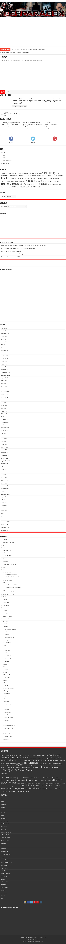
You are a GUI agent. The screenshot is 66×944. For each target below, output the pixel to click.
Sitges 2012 (6, 602)
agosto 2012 (4, 463)
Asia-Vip (3, 807)
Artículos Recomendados (9, 548)
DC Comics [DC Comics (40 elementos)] (50, 175)
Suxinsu (3, 890)
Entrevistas (5, 561)
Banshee (6, 634)
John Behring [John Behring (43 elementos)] (44, 178)
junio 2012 (3, 469)
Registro (3, 152)
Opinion (5, 597)
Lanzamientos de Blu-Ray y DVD (11, 564)
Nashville (6, 685)
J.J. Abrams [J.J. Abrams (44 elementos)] (26, 178)
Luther (5, 680)
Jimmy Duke (4, 245)
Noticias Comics (8, 580)
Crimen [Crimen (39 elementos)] (23, 175)
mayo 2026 (4, 328)
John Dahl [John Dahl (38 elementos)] (50, 178)
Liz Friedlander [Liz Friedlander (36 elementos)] (7, 181)
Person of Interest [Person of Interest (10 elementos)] (45, 763)
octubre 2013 (4, 425)
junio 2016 (3, 361)
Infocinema (3, 848)
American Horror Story (10, 629)
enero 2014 (4, 416)
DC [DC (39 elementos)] (47, 175)
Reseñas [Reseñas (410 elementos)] (42, 183)
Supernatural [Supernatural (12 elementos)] (36, 765)
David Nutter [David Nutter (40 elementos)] (43, 175)
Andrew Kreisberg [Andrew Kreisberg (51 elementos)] (13, 173)
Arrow (8, 650)
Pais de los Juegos (5, 873)
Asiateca (3, 810)
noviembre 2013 (5, 422)
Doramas (5, 559)
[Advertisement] (33, 33)
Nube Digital (4, 865)
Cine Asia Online (5, 823)
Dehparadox (6, 60)
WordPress (29, 937)
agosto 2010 (4, 530)
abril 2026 (3, 331)
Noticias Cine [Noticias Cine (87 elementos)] (39, 181)
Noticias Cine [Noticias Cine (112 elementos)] (20, 760)
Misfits (6, 683)
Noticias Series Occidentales (13, 587)
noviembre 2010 (5, 521)
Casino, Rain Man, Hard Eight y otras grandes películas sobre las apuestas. (28, 49)
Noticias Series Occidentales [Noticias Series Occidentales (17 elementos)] (12, 763)
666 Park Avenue (8, 624)
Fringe (5, 666)
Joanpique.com (4, 851)
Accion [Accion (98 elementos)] (3, 173)
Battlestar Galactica (9, 637)
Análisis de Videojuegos (9, 542)
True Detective (8, 736)
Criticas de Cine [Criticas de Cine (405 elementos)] (18, 757)
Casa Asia (3, 818)
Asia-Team (3, 804)
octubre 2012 (4, 458)
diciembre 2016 (5, 350)
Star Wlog (3, 884)
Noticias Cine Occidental (12, 577)
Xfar (2, 898)
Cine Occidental (8, 555)
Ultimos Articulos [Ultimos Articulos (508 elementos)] (49, 767)
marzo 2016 (4, 364)
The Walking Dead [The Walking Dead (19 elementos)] (25, 767)
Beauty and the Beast (9, 640)
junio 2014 (3, 402)
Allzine (2, 801)
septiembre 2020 (5, 333)
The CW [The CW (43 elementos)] (8, 187)
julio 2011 (3, 499)
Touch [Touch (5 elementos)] (32, 767)
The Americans (8, 707)
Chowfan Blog (4, 821)
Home (2, 52)
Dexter (6, 664)
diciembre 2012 (5, 452)
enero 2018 (4, 342)
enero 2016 (4, 367)
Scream (6, 699)
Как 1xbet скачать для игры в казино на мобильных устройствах (53, 124)
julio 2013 (3, 433)
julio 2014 (3, 400)
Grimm (6, 669)
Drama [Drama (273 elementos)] (57, 175)
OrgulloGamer (4, 868)
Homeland (6, 672)
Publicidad (5, 599)
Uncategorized (6, 619)
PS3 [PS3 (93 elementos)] (36, 184)
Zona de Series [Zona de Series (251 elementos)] (33, 186)
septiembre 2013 (5, 427)
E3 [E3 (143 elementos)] (62, 175)
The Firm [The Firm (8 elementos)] (42, 765)
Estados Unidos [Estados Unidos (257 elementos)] (9, 178)
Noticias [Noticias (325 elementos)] (30, 180)
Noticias (5, 570)
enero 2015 (4, 386)
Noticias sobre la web (8, 594)
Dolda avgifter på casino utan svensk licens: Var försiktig (11, 123)
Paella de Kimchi (5, 871)
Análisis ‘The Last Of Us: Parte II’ (13, 251)
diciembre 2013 (5, 419)
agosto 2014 (4, 397)
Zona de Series (7, 621)
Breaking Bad (7, 642)
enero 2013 (4, 450)
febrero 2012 (4, 480)
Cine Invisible (4, 826)
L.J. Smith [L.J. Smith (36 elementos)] (62, 783)
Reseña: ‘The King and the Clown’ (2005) (15, 254)
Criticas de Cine (7, 550)
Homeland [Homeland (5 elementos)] (43, 758)
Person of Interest (8, 688)
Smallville (6, 701)
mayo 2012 (4, 472)
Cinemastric (4, 829)
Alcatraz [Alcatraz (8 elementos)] (3, 755)
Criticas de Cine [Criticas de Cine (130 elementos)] (31, 175)
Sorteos (5, 608)
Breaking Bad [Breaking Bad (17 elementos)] (40, 755)
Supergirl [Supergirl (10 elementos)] (30, 765)
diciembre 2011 (5, 486)
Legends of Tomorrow (12, 653)
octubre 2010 (4, 524)
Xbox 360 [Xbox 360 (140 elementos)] (21, 187)
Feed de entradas (5, 158)
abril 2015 (3, 383)
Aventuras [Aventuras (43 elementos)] (32, 173)
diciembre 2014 (5, 389)
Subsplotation (4, 887)
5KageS (2, 799)
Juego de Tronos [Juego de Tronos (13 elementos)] (50, 758)
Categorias (4, 206)
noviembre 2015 (5, 372)
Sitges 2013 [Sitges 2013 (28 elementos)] (20, 765)
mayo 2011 (4, 505)
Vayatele (3, 895)
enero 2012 (4, 483)
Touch (5, 731)
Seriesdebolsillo (5, 882)
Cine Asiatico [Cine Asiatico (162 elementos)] (50, 755)
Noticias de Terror (5, 859)
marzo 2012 (4, 477)
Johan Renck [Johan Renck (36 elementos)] (38, 178)
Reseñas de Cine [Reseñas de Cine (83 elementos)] (52, 184)
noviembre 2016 (5, 353)
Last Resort (7, 677)
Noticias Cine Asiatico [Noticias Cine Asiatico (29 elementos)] (33, 760)
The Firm (6, 709)
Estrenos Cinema (5, 840)
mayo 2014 (4, 405)
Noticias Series (8, 582)
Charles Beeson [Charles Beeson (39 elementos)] (38, 173)
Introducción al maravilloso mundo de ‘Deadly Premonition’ (20, 248)
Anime (4, 545)
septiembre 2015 (5, 375)
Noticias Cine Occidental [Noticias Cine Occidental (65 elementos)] (51, 181)
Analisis (5, 539)
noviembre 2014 (5, 391)
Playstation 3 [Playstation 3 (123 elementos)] (29, 184)
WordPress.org (5, 163)
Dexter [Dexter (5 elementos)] (30, 758)
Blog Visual (3, 815)
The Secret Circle (8, 723)
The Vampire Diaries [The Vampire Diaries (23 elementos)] (13, 767)
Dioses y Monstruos (6, 832)
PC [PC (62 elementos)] (23, 184)
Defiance (6, 661)
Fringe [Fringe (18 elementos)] (39, 758)
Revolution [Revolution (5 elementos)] (3, 765)
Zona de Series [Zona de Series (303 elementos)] (25, 770)
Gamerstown (4, 846)
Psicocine (3, 879)
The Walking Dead (8, 728)
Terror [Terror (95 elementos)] (3, 187)
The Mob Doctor (8, 717)
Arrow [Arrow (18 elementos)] (18, 755)
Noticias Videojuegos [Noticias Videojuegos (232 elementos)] (11, 184)
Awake (6, 632)
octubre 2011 (4, 491)
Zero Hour (6, 739)
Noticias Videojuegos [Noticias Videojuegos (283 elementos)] (31, 763)
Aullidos (3, 812)
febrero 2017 (4, 344)
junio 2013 (3, 436)
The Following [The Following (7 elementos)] (52, 765)
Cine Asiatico (7, 553)
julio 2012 (3, 466)
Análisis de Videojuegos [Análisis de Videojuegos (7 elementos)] (10, 755)
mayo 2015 (4, 380)
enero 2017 (4, 347)
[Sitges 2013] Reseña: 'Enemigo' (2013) (15, 52)
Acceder (3, 155)
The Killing (6, 715)
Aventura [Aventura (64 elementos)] (26, 173)
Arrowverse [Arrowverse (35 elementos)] (21, 173)
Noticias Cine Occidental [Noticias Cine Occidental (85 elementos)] (50, 760)
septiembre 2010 (5, 527)
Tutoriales (5, 613)
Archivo (3, 196)
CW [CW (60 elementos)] (39, 175)
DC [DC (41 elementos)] (28, 758)
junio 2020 (3, 336)
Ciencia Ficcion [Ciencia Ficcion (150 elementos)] (48, 173)
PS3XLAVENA (4, 876)
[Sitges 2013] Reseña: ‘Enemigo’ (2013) (13, 114)
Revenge (6, 691)
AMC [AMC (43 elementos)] (7, 173)
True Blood (7, 733)
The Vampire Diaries (9, 725)
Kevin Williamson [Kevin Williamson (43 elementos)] (57, 178)
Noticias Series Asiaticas (12, 585)
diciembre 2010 (5, 519)
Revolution (7, 693)
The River (6, 720)
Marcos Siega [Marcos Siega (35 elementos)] (14, 181)
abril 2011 (3, 508)
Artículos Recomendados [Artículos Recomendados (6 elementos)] (26, 755)
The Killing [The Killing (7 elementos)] (58, 765)
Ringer (6, 696)
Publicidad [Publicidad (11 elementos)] (53, 763)
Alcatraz (6, 626)
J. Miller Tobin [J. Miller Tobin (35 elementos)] (32, 178)
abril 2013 (3, 441)
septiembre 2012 (5, 461)
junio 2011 (3, 502)
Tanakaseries (4, 893)
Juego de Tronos (8, 674)
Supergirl (8, 655)
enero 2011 (4, 516)
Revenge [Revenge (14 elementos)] (58, 763)
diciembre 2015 (5, 369)
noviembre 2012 (5, 455)
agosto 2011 (4, 497)
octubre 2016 (4, 355)
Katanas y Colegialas (6, 854)
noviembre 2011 (5, 488)
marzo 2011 (4, 510)
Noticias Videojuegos (9, 590)
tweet (7, 91)
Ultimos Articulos (7, 616)
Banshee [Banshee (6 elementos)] (34, 755)
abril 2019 (3, 339)
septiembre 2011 (5, 494)
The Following (7, 712)
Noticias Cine (7, 572)
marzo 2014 (4, 411)
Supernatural (7, 704)
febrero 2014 (4, 414)
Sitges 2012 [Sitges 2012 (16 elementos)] (12, 765)
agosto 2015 (4, 378)
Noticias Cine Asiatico (11, 574)
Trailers (5, 610)
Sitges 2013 (6, 605)
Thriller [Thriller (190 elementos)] (13, 186)
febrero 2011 (4, 513)
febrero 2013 (4, 447)
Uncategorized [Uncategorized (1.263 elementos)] (9, 770)
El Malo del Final (5, 835)
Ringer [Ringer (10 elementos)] (7, 765)
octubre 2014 (4, 394)
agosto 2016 (4, 358)
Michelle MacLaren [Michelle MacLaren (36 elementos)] (21, 181)
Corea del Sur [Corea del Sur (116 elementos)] (15, 176)
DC (5, 648)
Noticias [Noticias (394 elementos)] (10, 760)
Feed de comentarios (6, 160)
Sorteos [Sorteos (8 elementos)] (26, 765)
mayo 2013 (4, 438)
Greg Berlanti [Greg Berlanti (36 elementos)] (20, 178)
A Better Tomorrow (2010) (13, 256)
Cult (5, 645)
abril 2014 (3, 408)
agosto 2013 (4, 430)
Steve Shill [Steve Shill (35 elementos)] (60, 184)
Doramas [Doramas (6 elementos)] (34, 758)
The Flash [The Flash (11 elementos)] (46, 765)
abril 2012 (3, 474)
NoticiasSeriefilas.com (6, 862)
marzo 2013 (4, 444)
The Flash (8, 658)
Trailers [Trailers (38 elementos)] (36, 767)
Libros (4, 567)
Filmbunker (3, 843)
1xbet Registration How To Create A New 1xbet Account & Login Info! (32, 124)
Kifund (2, 857)
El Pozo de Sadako (5, 837)
